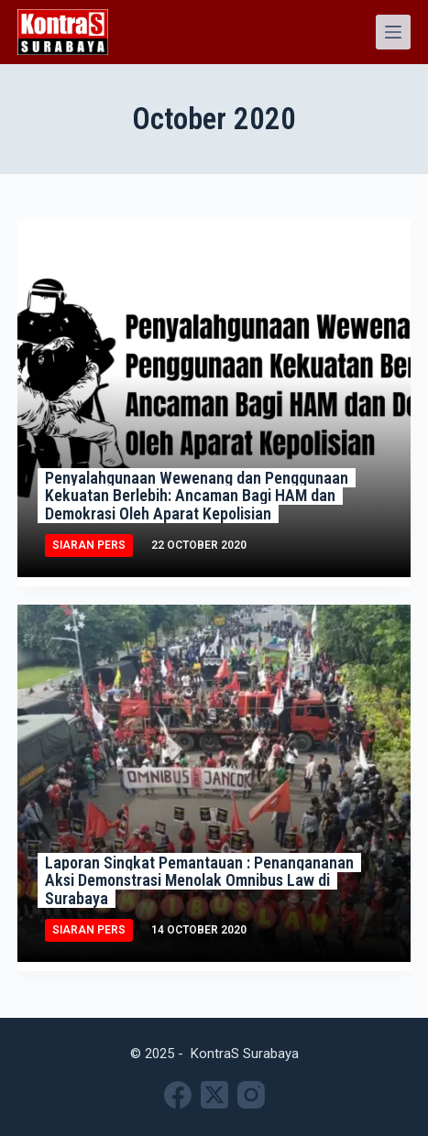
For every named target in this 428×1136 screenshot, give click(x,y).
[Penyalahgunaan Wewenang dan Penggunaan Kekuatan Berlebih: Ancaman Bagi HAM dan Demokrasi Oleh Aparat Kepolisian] (214, 398)
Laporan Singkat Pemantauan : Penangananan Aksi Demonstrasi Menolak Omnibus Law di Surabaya (199, 881)
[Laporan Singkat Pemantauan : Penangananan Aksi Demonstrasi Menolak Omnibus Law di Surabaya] (214, 783)
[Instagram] (251, 1095)
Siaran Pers (89, 545)
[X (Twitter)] (214, 1095)
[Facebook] (178, 1095)
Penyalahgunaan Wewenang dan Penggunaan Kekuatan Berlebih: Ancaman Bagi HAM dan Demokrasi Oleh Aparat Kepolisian (196, 496)
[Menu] (393, 32)
